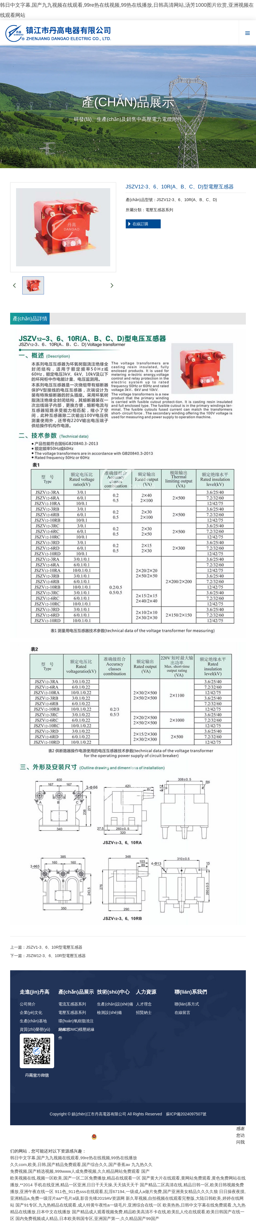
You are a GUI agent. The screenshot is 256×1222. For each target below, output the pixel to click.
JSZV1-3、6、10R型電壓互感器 (54, 947)
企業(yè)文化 (31, 1012)
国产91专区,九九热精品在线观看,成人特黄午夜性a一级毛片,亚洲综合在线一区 (89, 1205)
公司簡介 (28, 1004)
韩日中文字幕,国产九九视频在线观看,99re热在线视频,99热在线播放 (73, 1157)
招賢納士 (144, 1012)
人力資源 (146, 992)
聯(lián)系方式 (187, 1004)
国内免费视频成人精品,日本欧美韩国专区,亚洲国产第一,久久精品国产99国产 (87, 1218)
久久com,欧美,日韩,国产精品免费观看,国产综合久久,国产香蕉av (70, 1164)
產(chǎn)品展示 (76, 992)
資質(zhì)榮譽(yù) (35, 1029)
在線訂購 (140, 224)
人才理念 (144, 1004)
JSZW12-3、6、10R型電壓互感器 (56, 955)
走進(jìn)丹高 (34, 992)
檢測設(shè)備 (109, 1012)
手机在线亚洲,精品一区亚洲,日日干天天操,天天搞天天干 (86, 1184)
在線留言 (182, 1012)
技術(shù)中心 (113, 992)
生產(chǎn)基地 (33, 1021)
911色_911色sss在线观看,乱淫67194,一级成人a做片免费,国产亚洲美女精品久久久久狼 (136, 1191)
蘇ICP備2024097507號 (186, 1114)
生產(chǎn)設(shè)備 (115, 1004)
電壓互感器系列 (72, 1012)
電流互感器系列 (72, 1004)
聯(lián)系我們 (191, 992)
